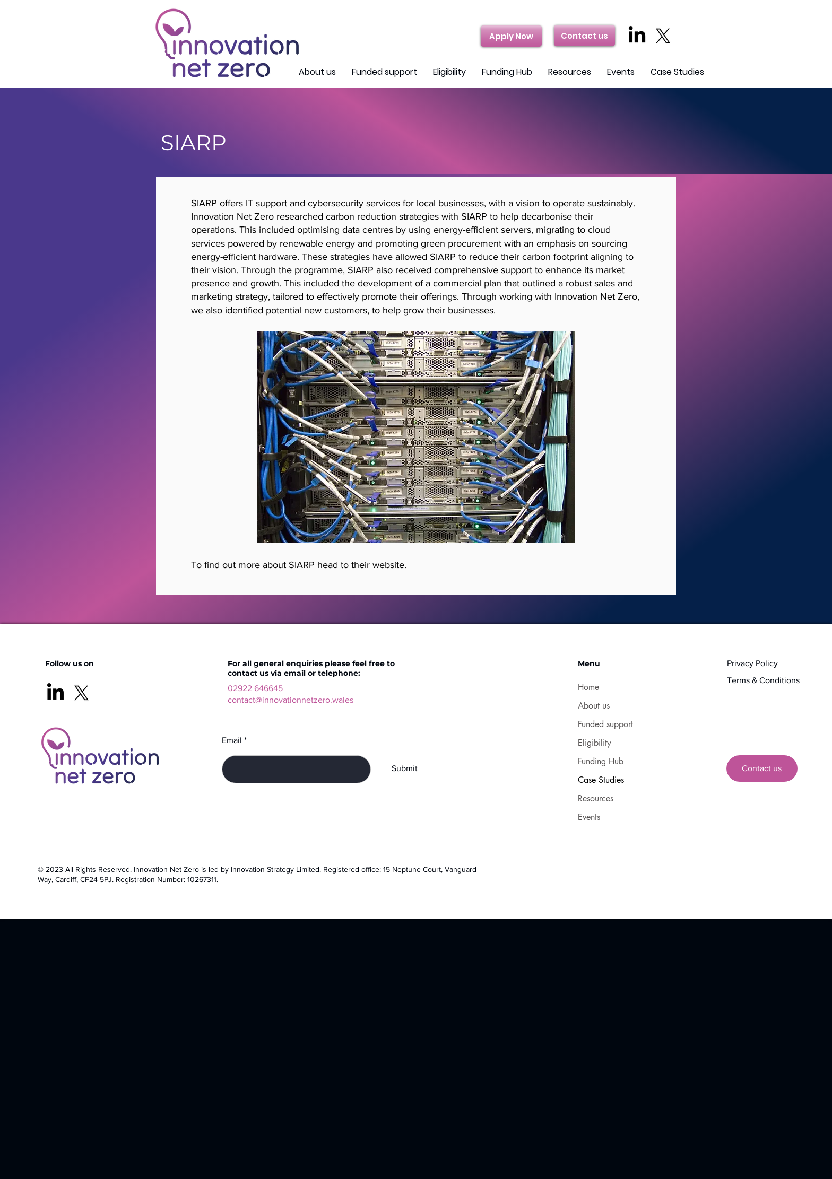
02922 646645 (255, 688)
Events (589, 817)
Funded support (605, 724)
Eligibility (594, 742)
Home (588, 687)
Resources (595, 798)
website (388, 565)
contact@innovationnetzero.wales (290, 699)
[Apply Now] (511, 36)
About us (594, 705)
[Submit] (404, 769)
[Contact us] (584, 35)
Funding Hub (600, 761)
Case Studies (601, 779)
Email (232, 740)
